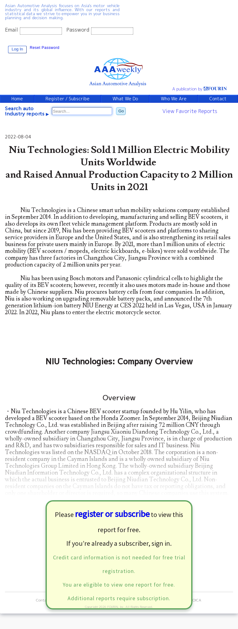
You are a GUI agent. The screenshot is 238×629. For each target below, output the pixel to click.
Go (121, 111)
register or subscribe (112, 513)
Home (17, 99)
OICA (196, 600)
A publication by (199, 89)
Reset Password (45, 48)
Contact (218, 99)
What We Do (125, 99)
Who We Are (174, 99)
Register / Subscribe (68, 99)
